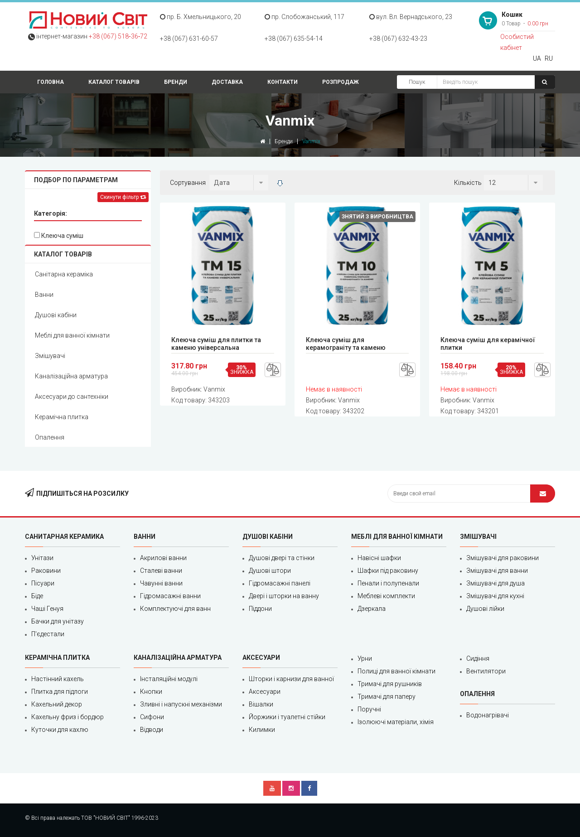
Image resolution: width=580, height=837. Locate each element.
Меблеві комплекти (386, 596)
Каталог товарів (114, 82)
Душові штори (270, 570)
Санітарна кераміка (64, 274)
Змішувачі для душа (495, 583)
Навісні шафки (379, 557)
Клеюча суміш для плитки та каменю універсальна (216, 343)
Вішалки (261, 704)
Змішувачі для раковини (502, 557)
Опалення (49, 437)
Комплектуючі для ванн (175, 608)
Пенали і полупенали (388, 583)
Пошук (417, 82)
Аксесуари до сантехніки (71, 396)
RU (549, 58)
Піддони (260, 608)
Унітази (42, 557)
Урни (365, 658)
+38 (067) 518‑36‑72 (118, 36)
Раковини (46, 570)
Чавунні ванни (161, 583)
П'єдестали (47, 634)
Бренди (175, 82)
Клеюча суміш (58, 235)
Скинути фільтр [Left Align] (123, 197)
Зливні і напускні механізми (181, 704)
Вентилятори (486, 671)
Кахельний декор (56, 704)
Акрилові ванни (163, 557)
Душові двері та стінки (281, 557)
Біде (37, 596)
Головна (50, 82)
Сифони (152, 717)
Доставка (227, 82)
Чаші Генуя (47, 608)
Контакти (282, 82)
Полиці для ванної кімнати (396, 671)
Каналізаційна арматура (71, 376)
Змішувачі (50, 355)
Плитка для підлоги (59, 691)
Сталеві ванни (161, 570)
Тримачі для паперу (387, 696)
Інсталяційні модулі (169, 678)
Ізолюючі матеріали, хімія (396, 722)
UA (537, 58)
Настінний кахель (57, 678)
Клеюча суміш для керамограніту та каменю (346, 343)
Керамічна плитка (61, 417)
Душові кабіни (56, 315)
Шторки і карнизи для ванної (291, 678)
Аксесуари (264, 691)
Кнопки (151, 691)
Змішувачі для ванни (497, 570)
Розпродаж (340, 82)
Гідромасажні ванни (170, 596)
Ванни (44, 294)
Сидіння (477, 658)
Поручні (369, 709)
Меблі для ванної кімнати (72, 335)
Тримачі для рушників (390, 683)
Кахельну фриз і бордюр (67, 717)
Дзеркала (372, 608)
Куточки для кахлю (59, 729)
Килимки (262, 729)
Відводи (151, 729)
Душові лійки (485, 608)
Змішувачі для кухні (495, 596)
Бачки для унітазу (57, 621)
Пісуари (42, 583)
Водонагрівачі (487, 715)
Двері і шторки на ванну (284, 596)
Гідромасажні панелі (279, 583)
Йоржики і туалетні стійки (287, 717)
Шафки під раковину (388, 570)
